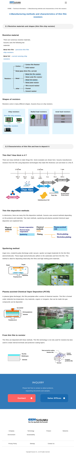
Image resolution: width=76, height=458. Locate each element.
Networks (65, 431)
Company (11, 431)
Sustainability (31, 434)
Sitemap (32, 443)
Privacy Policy (13, 443)
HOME (9, 8)
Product (49, 431)
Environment (11, 434)
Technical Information (19, 8)
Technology (31, 431)
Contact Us (51, 443)
